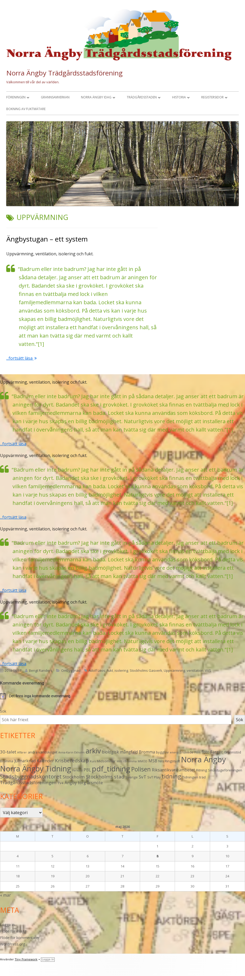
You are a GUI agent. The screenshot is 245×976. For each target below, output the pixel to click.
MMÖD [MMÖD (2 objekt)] (142, 761)
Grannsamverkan (55, 97)
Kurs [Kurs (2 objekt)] (93, 761)
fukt (110, 670)
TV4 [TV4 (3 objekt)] (61, 783)
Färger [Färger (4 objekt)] (216, 752)
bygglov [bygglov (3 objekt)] (162, 752)
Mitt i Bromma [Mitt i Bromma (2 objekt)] (127, 761)
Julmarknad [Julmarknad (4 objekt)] (25, 761)
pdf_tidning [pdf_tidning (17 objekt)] (111, 769)
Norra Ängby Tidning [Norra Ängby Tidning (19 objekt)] (35, 769)
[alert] (122, 696)
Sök (3, 711)
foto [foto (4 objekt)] (205, 752)
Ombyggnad (70, 670)
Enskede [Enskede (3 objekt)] (186, 752)
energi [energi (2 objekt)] (174, 752)
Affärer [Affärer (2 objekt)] (22, 752)
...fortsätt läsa (21, 358)
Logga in (7, 924)
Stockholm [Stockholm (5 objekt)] (74, 777)
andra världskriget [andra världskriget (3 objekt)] (42, 752)
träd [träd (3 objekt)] (202, 777)
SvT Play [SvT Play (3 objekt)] (154, 777)
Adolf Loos (97, 670)
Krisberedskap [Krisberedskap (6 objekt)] (72, 760)
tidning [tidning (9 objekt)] (171, 776)
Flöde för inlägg (13, 931)
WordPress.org (12, 944)
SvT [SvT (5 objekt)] (142, 777)
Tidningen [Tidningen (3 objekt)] (190, 777)
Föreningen (16, 97)
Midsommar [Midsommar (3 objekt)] (106, 761)
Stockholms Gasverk (146, 670)
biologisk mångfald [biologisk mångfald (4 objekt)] (120, 752)
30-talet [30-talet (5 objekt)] (8, 752)
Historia (179, 97)
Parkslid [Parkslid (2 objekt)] (77, 770)
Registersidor (212, 97)
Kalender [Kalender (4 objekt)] (45, 761)
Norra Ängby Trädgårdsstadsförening (64, 73)
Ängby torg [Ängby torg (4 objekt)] (75, 782)
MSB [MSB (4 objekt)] (152, 761)
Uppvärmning (174, 670)
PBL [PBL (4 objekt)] (87, 770)
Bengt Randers (40, 670)
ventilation (195, 670)
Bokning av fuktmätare (26, 109)
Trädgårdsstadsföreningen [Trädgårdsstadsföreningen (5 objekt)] (28, 782)
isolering (121, 670)
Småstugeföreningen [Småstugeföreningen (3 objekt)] (225, 770)
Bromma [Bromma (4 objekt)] (147, 752)
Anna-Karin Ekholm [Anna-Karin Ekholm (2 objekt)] (71, 752)
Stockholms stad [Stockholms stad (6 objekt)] (105, 776)
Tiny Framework (26, 959)
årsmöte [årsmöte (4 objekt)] (95, 782)
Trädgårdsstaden (142, 97)
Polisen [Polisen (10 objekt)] (141, 769)
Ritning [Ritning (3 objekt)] (201, 770)
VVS (208, 670)
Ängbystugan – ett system (47, 239)
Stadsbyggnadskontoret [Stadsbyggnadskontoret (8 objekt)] (31, 776)
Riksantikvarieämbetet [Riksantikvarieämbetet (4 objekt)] (173, 770)
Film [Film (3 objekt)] (197, 752)
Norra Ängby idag (96, 97)
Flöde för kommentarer (20, 937)
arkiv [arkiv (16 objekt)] (93, 751)
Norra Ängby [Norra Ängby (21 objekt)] (203, 759)
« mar (5, 895)
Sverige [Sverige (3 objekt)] (131, 777)
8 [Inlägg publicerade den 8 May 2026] (157, 856)
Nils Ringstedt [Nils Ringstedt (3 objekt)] (169, 761)
